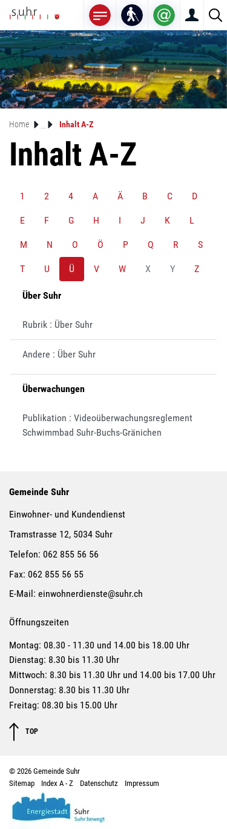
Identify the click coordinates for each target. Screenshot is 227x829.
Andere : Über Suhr (59, 354)
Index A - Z (57, 783)
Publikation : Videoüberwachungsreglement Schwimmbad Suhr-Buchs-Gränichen (107, 425)
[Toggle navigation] (100, 15)
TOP (23, 731)
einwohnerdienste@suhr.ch (90, 593)
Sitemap (22, 783)
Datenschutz (99, 783)
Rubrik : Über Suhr (57, 324)
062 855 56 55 (56, 574)
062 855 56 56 (71, 554)
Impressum (142, 783)
